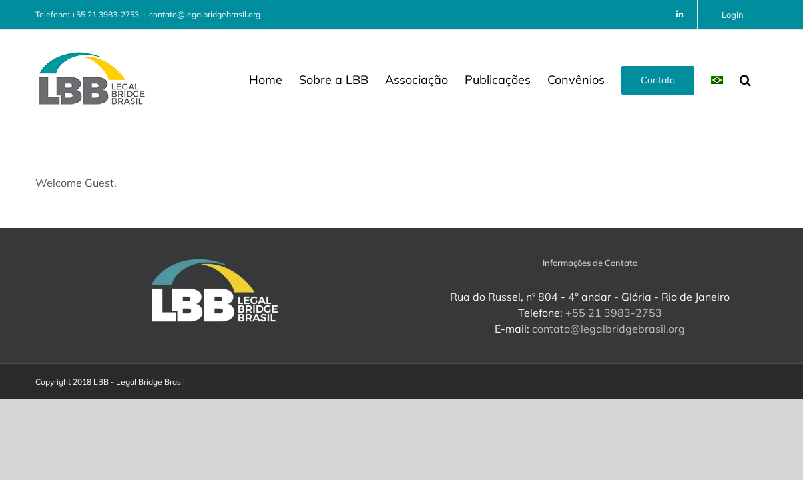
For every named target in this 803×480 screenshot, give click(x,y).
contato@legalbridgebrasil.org (204, 14)
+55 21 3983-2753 (613, 312)
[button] (762, 78)
